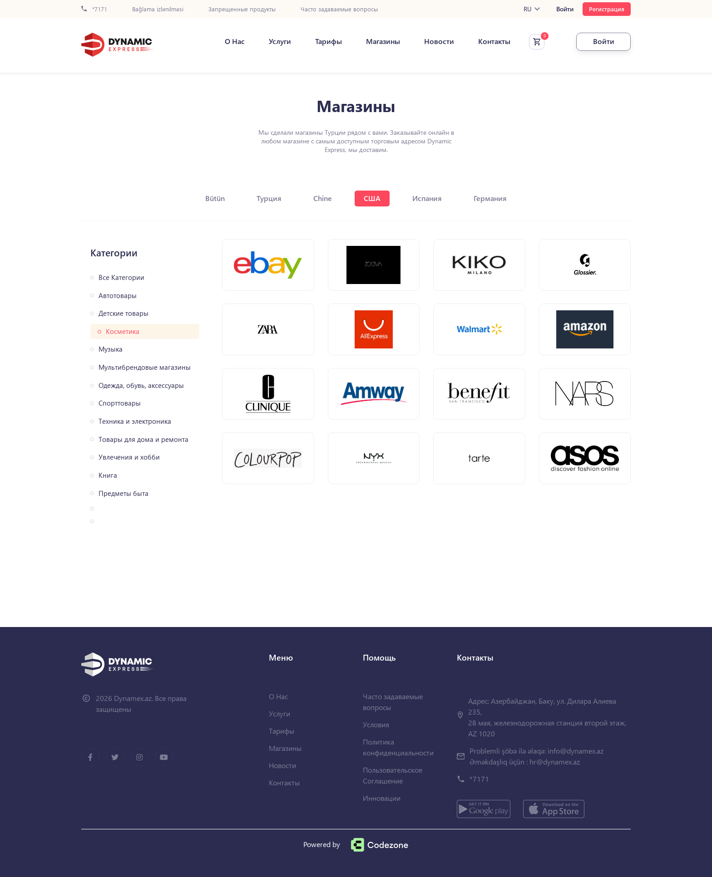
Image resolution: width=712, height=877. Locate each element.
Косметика (122, 331)
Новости (439, 41)
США (372, 198)
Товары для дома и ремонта (143, 439)
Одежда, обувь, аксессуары (141, 385)
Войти (565, 9)
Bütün (215, 198)
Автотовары (118, 295)
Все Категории (121, 277)
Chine (322, 198)
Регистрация (606, 9)
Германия (490, 198)
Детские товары (123, 313)
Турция (269, 198)
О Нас (235, 41)
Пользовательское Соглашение (392, 775)
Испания (427, 198)
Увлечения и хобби (129, 457)
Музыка (111, 349)
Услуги (280, 41)
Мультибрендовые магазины (145, 367)
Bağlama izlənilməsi (157, 9)
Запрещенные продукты (242, 9)
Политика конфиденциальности (398, 747)
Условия (376, 724)
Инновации (381, 798)
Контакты (494, 41)
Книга (108, 475)
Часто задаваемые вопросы (339, 9)
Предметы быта (123, 493)
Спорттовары (120, 403)
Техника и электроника (135, 421)
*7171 (94, 9)
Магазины (383, 41)
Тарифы (328, 41)
